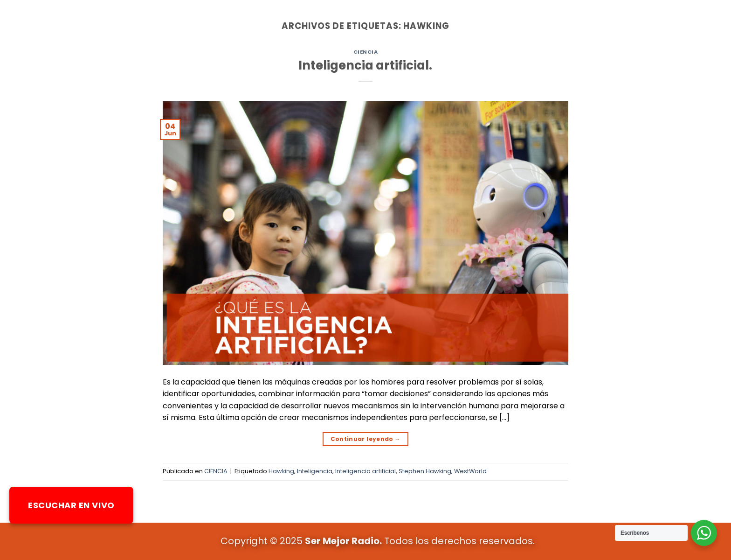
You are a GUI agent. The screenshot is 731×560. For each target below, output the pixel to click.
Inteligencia (314, 471)
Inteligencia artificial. (365, 65)
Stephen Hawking (425, 471)
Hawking (281, 471)
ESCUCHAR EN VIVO (71, 505)
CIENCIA (365, 52)
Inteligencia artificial (365, 471)
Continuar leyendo (366, 438)
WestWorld (470, 471)
